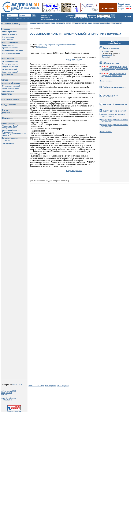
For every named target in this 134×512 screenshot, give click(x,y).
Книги (90, 23)
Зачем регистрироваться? (50, 20)
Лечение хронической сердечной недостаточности (113, 115)
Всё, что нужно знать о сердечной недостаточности (114, 75)
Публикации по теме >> (114, 87)
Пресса (68, 23)
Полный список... (106, 81)
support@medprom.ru (8, 398)
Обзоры (84, 23)
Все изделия (50, 386)
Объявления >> (110, 96)
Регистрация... (46, 17)
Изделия (33, 23)
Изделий (105, 51)
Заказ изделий (62, 386)
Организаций (107, 55)
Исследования (116, 23)
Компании (40, 23)
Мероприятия (60, 23)
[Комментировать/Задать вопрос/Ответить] (49, 181)
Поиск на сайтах (105, 23)
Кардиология (35, 28)
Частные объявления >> (115, 104)
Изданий (105, 57)
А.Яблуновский (6, 393)
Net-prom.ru (17, 384)
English (128, 16)
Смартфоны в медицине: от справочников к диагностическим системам (115, 68)
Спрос (53, 23)
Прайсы (47, 23)
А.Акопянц (4, 394)
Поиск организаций (36, 386)
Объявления (76, 23)
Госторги (96, 23)
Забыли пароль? (47, 15)
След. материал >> (74, 60)
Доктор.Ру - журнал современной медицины (56, 44)
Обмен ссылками (14, 410)
